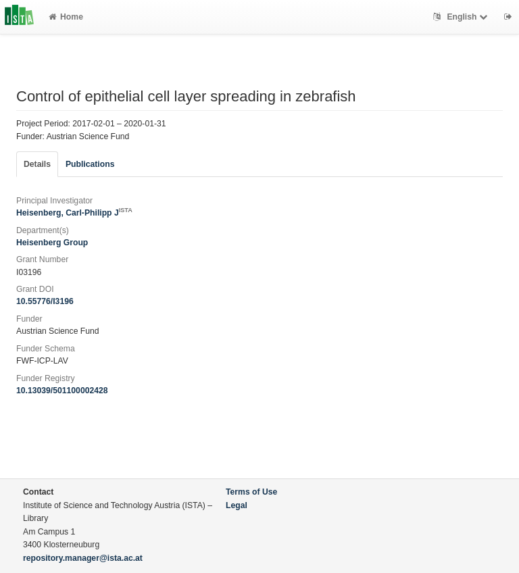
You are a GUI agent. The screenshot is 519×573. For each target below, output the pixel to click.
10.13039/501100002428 (62, 390)
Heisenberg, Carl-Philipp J (74, 213)
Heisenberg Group (52, 242)
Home (66, 17)
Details (37, 164)
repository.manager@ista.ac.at (83, 558)
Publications (90, 164)
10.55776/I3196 (45, 301)
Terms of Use (251, 492)
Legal (236, 505)
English (462, 17)
